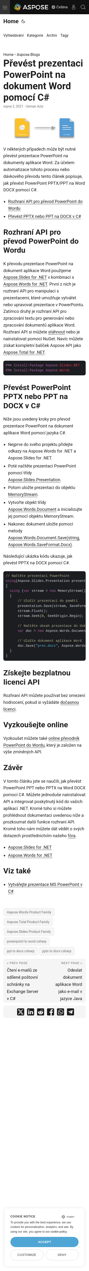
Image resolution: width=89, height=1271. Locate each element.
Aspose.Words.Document (32, 509)
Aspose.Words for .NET (25, 284)
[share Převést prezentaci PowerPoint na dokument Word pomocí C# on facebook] (50, 1013)
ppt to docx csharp (20, 951)
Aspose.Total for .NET (24, 352)
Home (11, 21)
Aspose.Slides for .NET (25, 277)
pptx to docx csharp (56, 951)
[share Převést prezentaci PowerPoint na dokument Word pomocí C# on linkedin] (30, 1013)
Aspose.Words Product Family (29, 912)
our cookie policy (56, 1231)
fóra (71, 835)
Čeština (59, 7)
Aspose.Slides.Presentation (34, 479)
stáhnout (56, 331)
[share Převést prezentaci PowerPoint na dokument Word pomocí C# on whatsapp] (60, 1013)
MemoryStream (22, 494)
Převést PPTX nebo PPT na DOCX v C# (44, 216)
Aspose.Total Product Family (28, 922)
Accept (44, 1242)
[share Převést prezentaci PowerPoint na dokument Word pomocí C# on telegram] (70, 1013)
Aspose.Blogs (28, 54)
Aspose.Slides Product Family (29, 932)
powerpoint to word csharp (26, 941)
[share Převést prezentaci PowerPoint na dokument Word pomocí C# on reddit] (40, 1013)
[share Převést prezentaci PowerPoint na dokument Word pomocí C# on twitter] (20, 1013)
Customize (26, 1255)
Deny (62, 1255)
